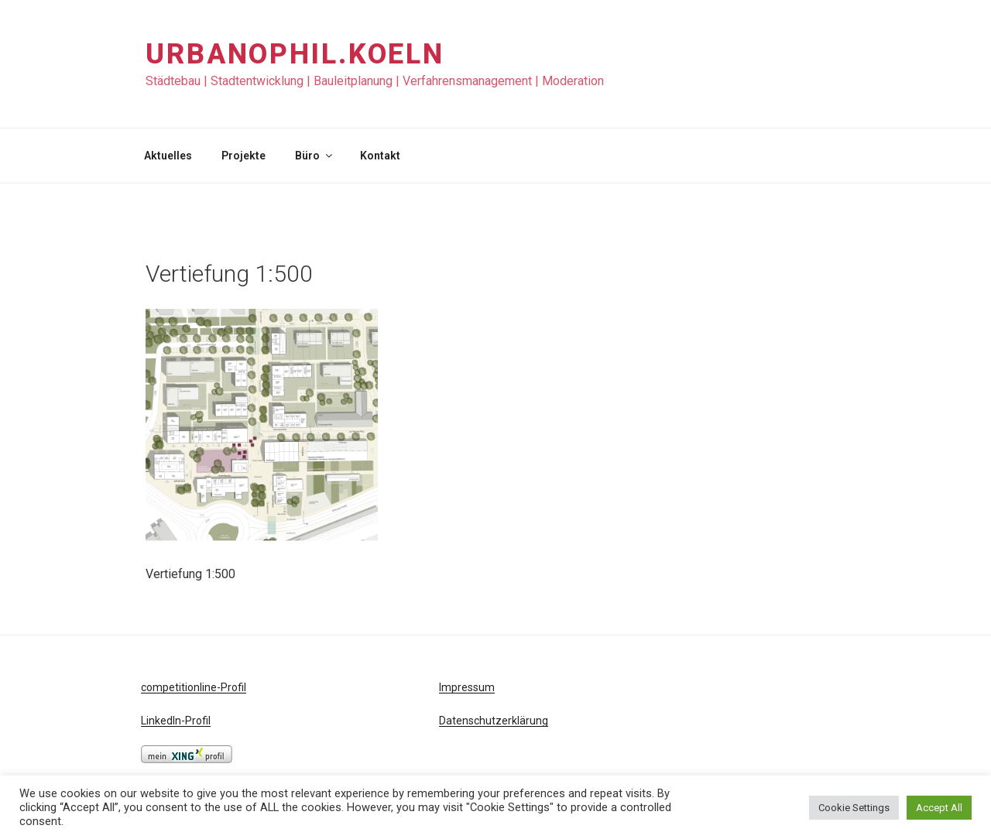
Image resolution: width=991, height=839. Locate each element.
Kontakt (380, 155)
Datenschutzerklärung (493, 720)
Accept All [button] (939, 807)
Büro (314, 155)
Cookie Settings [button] (854, 807)
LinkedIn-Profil (176, 720)
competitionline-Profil (193, 687)
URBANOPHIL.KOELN (295, 54)
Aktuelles (168, 155)
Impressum (467, 687)
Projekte (243, 155)
